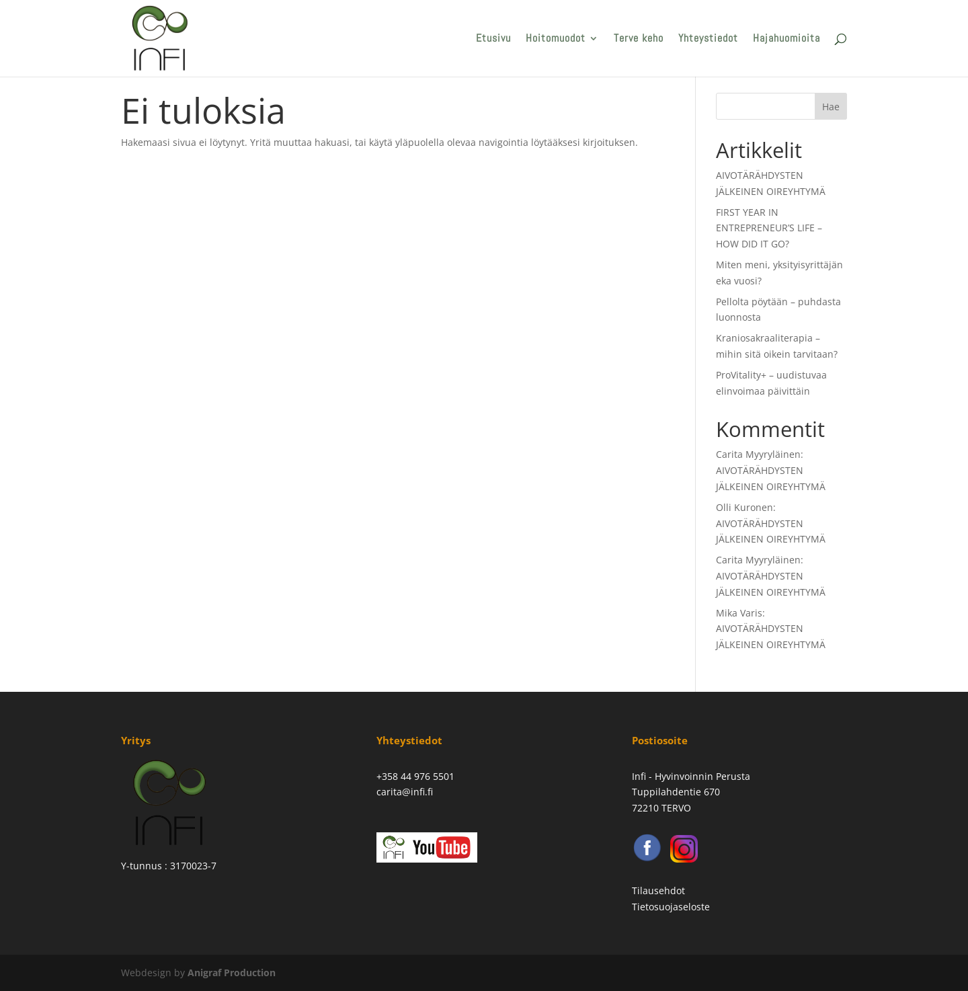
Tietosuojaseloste (671, 906)
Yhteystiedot (708, 39)
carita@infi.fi (404, 791)
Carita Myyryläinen (758, 454)
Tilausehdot (658, 890)
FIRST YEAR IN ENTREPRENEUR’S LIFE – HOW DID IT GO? (769, 228)
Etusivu (493, 39)
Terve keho (638, 39)
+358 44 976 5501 (415, 776)
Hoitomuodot (556, 39)
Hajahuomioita (786, 39)
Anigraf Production (232, 972)
